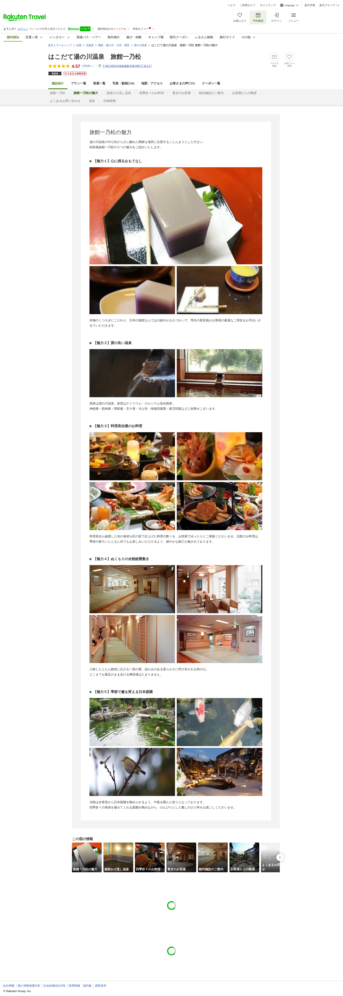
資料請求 (100, 985)
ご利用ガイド (248, 5)
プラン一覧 (78, 83)
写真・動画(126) (123, 83)
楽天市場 (309, 5)
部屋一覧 (99, 83)
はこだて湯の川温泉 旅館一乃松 (94, 56)
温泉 (92, 101)
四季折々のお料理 (151, 93)
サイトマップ (268, 5)
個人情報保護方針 (29, 985)
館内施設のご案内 (211, 93)
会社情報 (8, 985)
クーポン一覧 (211, 83)
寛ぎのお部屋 (181, 93)
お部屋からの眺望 (244, 93)
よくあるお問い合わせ (65, 101)
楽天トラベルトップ (60, 45)
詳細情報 (109, 101)
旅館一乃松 (57, 93)
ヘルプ (231, 5)
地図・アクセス (152, 83)
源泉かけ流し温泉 (119, 93)
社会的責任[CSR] (54, 985)
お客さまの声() (182, 83)
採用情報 (74, 985)
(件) (88, 66)
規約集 (87, 985)
